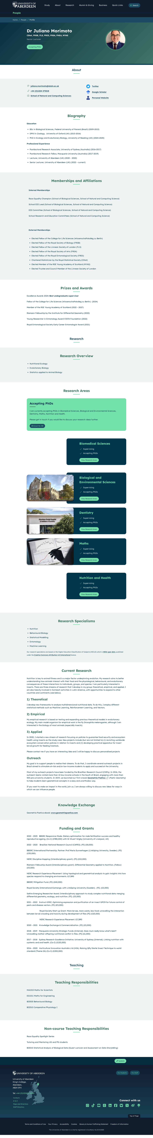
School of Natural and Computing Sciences (51, 96)
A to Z (15, 1104)
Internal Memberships (39, 190)
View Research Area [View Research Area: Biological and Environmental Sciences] (90, 500)
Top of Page (134, 1119)
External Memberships (39, 230)
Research (71, 5)
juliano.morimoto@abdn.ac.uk (45, 86)
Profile (32, 20)
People (17, 13)
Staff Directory (18, 1110)
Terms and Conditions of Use (35, 1127)
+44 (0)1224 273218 (40, 91)
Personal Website (100, 98)
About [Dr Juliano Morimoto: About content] (76, 70)
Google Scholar (99, 92)
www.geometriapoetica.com (64, 815)
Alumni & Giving (87, 5)
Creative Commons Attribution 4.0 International (52, 657)
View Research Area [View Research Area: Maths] (90, 562)
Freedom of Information (119, 1127)
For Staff (133, 1076)
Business (104, 5)
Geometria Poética (97, 780)
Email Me (37, 426)
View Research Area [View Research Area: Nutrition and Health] (90, 597)
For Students (118, 1076)
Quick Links (118, 5)
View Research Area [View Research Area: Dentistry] (90, 531)
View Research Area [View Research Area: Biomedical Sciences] (90, 461)
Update (119, 1064)
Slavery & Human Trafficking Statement (93, 1127)
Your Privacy (52, 1127)
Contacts (16, 1101)
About (59, 5)
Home (15, 20)
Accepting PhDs (36, 47)
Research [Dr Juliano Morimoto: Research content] (77, 339)
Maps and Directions (20, 1107)
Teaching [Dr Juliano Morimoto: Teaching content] (77, 967)
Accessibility (64, 1127)
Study (48, 5)
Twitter (95, 86)
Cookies (74, 1127)
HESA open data (109, 654)
